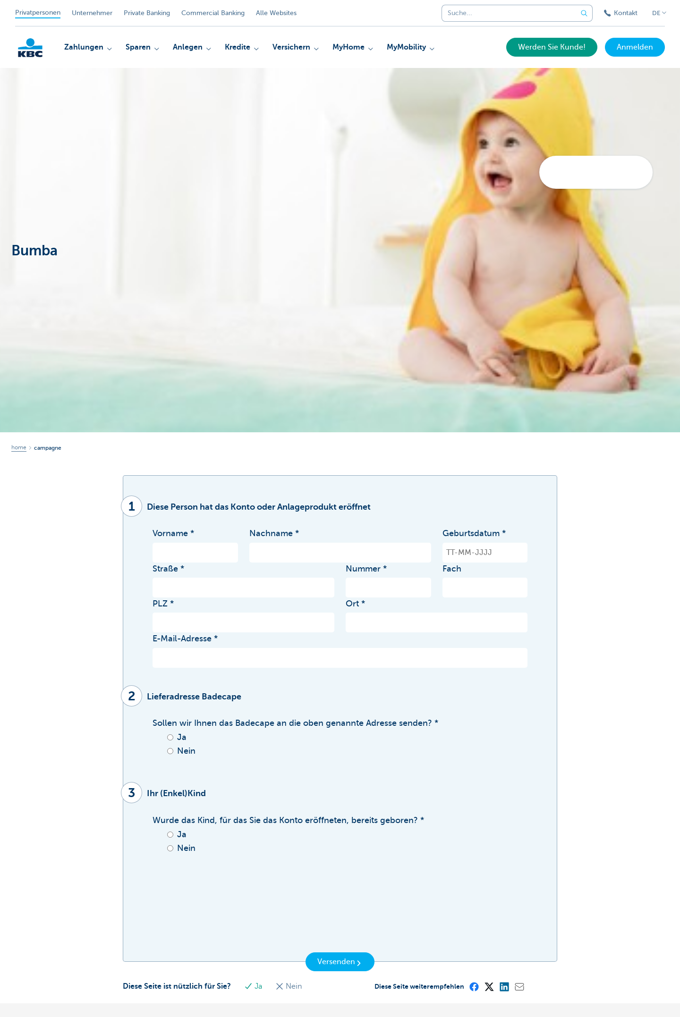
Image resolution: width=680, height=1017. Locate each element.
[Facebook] (473, 986)
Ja (254, 986)
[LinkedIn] (504, 986)
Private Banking (147, 13)
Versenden (340, 962)
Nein (288, 986)
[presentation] (224, 927)
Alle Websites (276, 13)
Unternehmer (92, 13)
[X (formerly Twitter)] (488, 986)
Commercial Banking (213, 13)
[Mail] (519, 986)
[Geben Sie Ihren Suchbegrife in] (584, 13)
